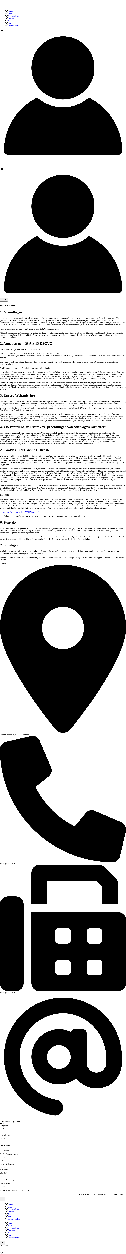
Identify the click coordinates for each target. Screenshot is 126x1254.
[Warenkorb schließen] (2, 1243)
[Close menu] (2, 1199)
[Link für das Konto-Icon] (63, 158)
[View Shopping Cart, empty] (63, 30)
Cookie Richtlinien (89, 1194)
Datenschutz (107, 1194)
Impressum (120, 1194)
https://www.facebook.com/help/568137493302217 (19, 512)
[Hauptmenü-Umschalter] (4, 300)
